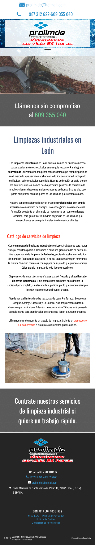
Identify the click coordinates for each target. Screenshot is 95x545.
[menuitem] (35, 516)
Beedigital (87, 538)
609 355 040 (62, 14)
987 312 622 (39, 14)
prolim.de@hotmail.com (45, 5)
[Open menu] (47, 52)
